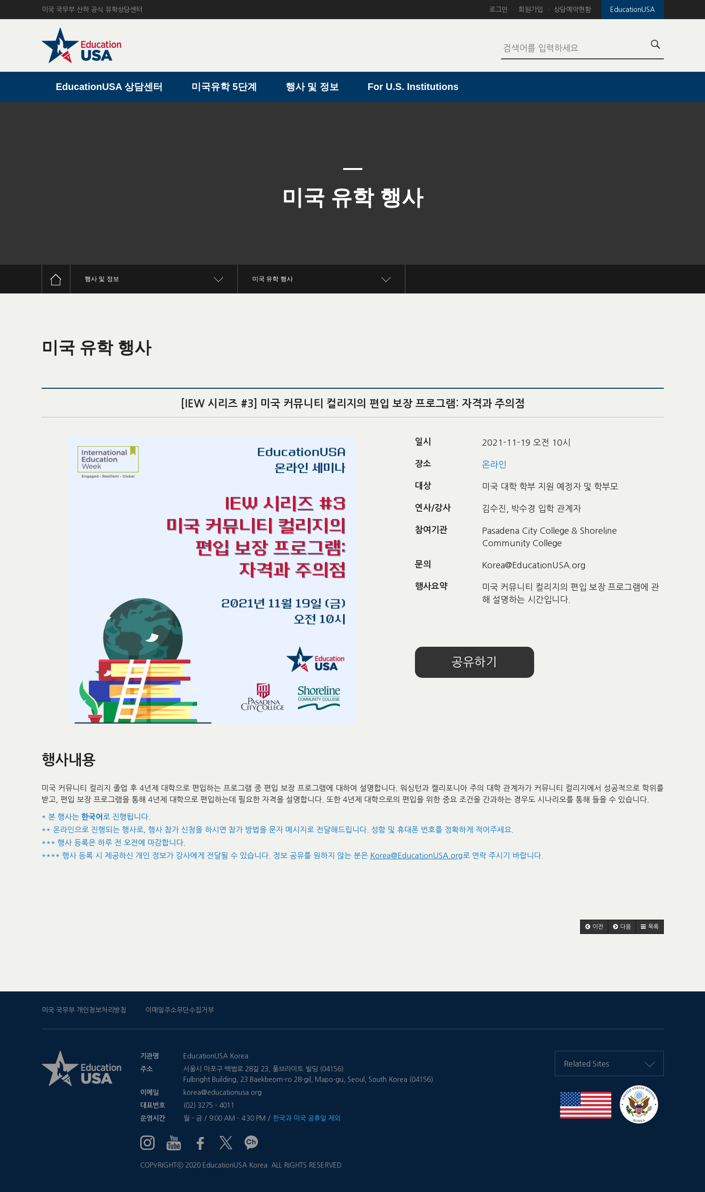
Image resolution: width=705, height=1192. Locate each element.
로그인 (498, 9)
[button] (594, 927)
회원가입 (530, 9)
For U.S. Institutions (413, 86)
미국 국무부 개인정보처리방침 (84, 1010)
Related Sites (609, 1063)
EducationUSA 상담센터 (109, 86)
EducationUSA (632, 9)
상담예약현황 (572, 9)
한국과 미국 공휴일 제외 (307, 1118)
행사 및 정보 (312, 86)
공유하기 (474, 662)
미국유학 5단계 (224, 86)
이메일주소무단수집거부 (179, 1010)
